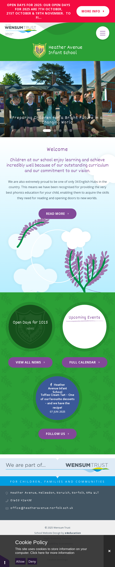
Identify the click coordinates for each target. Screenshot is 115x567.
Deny (32, 561)
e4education (73, 533)
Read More (55, 214)
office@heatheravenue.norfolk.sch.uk (41, 508)
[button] (4, 561)
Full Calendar (82, 362)
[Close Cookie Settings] (109, 551)
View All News (28, 362)
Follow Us (55, 434)
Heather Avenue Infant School (57, 388)
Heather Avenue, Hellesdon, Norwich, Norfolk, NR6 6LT (54, 493)
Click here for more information (52, 553)
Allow (20, 561)
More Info (93, 11)
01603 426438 (21, 500)
